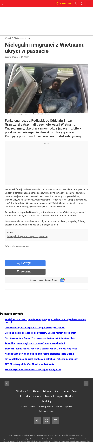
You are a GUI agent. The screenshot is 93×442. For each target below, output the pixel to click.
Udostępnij (27, 263)
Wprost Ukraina (65, 388)
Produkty (46, 393)
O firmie (24, 399)
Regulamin (68, 399)
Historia (37, 388)
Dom (74, 383)
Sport (57, 383)
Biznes (36, 383)
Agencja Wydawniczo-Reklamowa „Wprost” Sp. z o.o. (41, 427)
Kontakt (32, 399)
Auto (66, 383)
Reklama (59, 399)
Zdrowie (47, 383)
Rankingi (49, 388)
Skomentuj (70, 263)
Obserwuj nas (43, 272)
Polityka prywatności (46, 403)
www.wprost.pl (82, 433)
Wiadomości (23, 383)
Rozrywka (25, 388)
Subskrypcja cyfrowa (45, 399)
